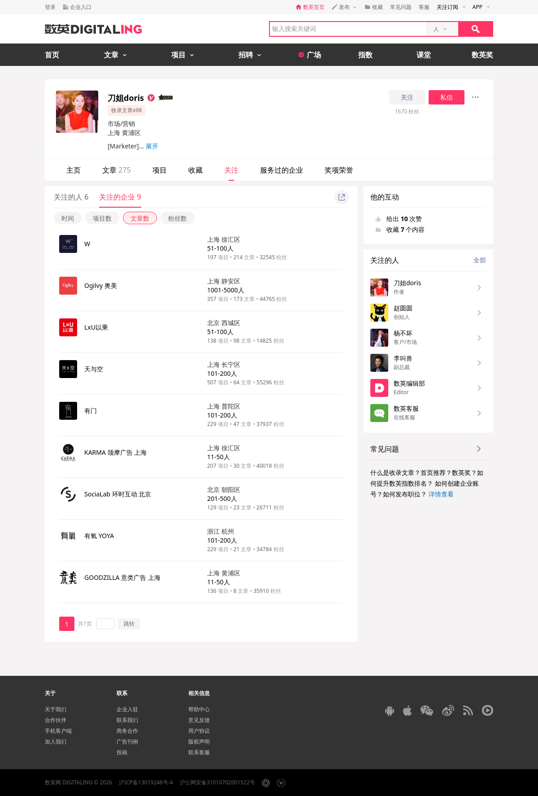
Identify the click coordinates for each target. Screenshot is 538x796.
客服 (424, 7)
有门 (90, 410)
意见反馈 (199, 720)
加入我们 (55, 741)
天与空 (93, 369)
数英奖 (482, 55)
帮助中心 (199, 709)
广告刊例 (127, 741)
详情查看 (441, 494)
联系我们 (127, 720)
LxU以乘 (96, 327)
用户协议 (199, 731)
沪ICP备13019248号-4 (146, 782)
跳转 (129, 623)
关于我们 (55, 709)
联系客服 (199, 752)
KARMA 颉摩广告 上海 (115, 452)
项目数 (102, 218)
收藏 (195, 170)
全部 (479, 260)
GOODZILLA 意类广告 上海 (122, 577)
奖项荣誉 (339, 170)
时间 (67, 218)
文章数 (139, 218)
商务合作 (127, 731)
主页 (73, 170)
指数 (365, 55)
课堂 (424, 55)
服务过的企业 (281, 170)
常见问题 (401, 7)
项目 (159, 170)
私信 (446, 97)
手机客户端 (58, 731)
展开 (152, 146)
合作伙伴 (55, 720)
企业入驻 (127, 709)
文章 (116, 170)
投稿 (122, 752)
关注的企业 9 (120, 197)
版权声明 (199, 741)
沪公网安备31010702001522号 (217, 782)
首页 (52, 55)
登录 (50, 7)
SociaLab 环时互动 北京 (117, 494)
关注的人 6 (71, 197)
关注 (407, 97)
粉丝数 (177, 218)
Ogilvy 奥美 (100, 285)
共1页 (85, 623)
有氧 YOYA (99, 535)
